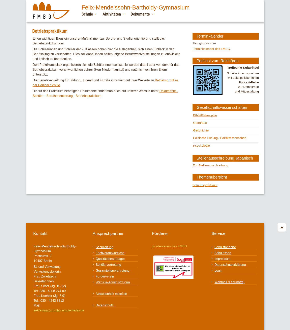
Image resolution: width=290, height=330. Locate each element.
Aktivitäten (113, 14)
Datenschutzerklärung (230, 261)
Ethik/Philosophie (204, 114)
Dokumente (142, 14)
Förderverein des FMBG (169, 243)
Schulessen (222, 250)
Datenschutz (105, 302)
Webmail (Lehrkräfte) (229, 279)
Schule (89, 14)
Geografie (199, 121)
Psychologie (201, 143)
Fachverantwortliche (110, 250)
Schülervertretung (108, 261)
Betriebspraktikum (205, 182)
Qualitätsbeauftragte (110, 255)
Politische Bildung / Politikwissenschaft (219, 136)
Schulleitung (104, 244)
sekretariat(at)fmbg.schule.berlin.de (59, 307)
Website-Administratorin (113, 279)
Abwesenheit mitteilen (111, 290)
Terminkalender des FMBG (211, 48)
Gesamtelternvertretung (112, 267)
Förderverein (105, 273)
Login (218, 267)
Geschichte (200, 129)
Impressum (222, 255)
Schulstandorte (225, 244)
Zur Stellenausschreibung (210, 162)
